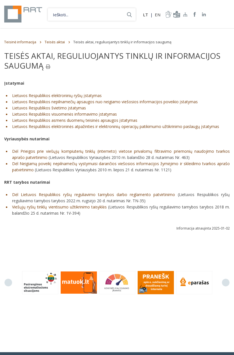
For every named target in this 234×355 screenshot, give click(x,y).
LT (145, 14)
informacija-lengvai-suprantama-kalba (176, 14)
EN (157, 14)
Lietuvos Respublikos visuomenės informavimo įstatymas (64, 114)
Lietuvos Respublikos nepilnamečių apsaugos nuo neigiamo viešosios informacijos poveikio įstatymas (105, 101)
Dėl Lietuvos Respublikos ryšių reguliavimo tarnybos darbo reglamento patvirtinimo (93, 194)
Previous (8, 282)
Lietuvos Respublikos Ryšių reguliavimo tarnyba (23, 14)
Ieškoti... (129, 14)
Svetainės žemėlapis (185, 14)
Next (226, 282)
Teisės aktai (55, 41)
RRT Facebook (195, 14)
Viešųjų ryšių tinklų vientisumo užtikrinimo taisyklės (59, 207)
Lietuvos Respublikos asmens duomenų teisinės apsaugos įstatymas (74, 120)
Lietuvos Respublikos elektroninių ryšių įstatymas (57, 95)
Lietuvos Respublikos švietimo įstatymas (49, 108)
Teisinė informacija (20, 41)
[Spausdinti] (48, 66)
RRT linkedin (204, 14)
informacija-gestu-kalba (168, 14)
